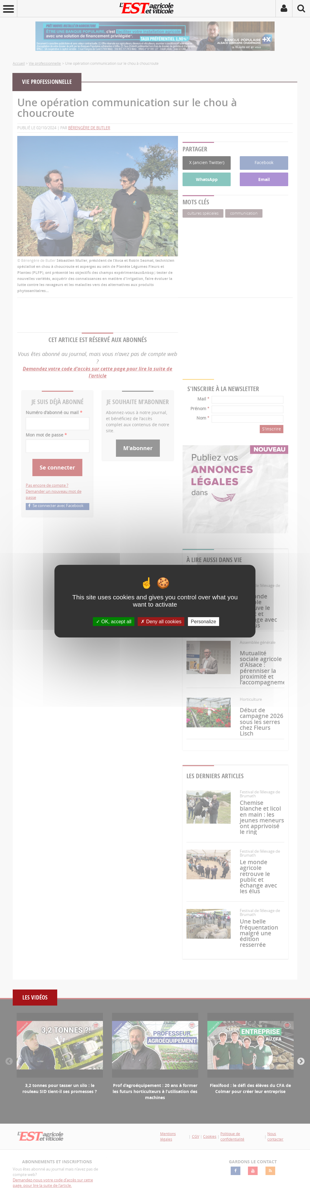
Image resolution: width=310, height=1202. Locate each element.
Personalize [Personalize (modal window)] (203, 621)
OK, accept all (113, 621)
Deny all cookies (161, 621)
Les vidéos (35, 997)
